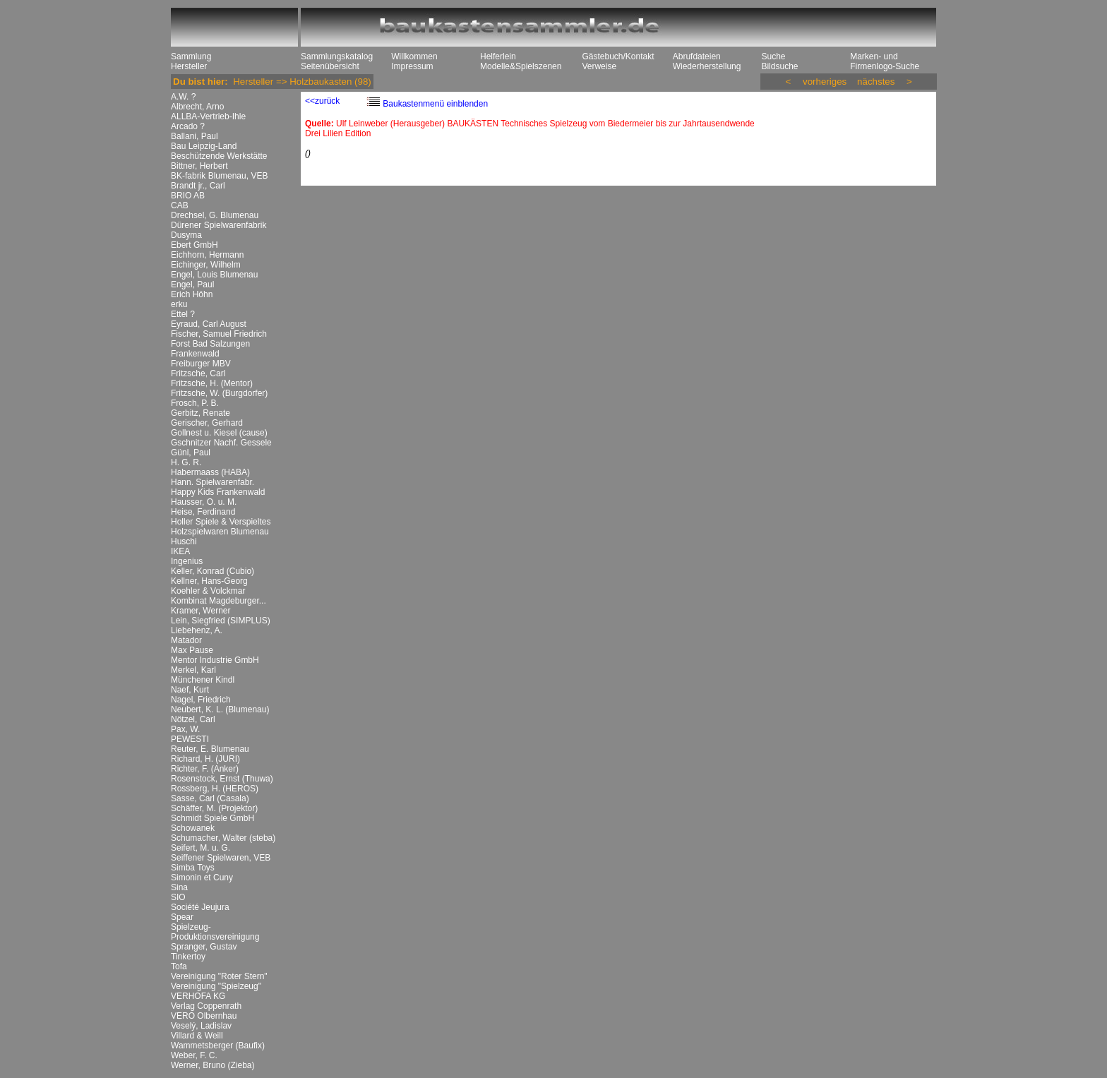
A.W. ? (183, 97)
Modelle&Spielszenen (520, 66)
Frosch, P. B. (195, 403)
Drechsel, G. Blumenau (214, 215)
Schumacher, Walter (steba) (223, 838)
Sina (179, 887)
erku (179, 304)
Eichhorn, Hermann (207, 255)
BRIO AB (188, 195)
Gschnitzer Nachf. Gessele (221, 443)
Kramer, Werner (200, 611)
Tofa (179, 966)
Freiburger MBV (201, 364)
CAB (180, 205)
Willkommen (414, 56)
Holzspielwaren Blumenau (220, 532)
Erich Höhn (192, 294)
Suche (773, 56)
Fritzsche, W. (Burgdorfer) (219, 393)
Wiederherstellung (707, 66)
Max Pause (192, 650)
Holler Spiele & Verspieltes (220, 522)
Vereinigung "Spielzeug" (216, 986)
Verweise (599, 66)
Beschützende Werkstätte (219, 156)
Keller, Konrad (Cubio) (212, 571)
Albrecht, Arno (197, 107)
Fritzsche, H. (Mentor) (212, 383)
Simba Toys (193, 868)
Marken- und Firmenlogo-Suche (884, 61)
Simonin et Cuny (202, 877)
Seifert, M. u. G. (200, 848)
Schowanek (193, 828)
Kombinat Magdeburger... (218, 601)
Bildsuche (779, 66)
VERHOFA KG (198, 996)
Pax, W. (185, 729)
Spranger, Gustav (204, 947)
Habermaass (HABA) (210, 472)
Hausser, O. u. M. (204, 502)
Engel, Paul (192, 284)
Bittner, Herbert (199, 166)
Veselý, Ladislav (201, 1026)
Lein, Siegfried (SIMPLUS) (220, 620)
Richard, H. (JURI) (205, 759)
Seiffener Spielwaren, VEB (220, 858)
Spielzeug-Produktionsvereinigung (215, 932)
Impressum (412, 66)
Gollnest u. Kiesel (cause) (219, 433)
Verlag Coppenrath (206, 1006)
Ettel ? (183, 314)
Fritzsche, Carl (198, 373)
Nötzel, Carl (193, 719)
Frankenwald (195, 354)
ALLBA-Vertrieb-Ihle (208, 116)
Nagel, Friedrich (201, 700)
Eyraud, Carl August (208, 324)
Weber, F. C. (194, 1055)
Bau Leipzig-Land (204, 146)
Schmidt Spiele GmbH (212, 818)
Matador (186, 640)
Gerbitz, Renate (200, 413)
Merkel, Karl (193, 670)
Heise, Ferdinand (203, 512)
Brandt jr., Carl (198, 186)
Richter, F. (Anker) (205, 769)
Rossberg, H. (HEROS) (214, 788)
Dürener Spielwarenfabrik (218, 225)
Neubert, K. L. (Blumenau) (220, 709)
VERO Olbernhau (204, 1016)
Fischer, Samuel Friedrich (219, 334)
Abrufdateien (697, 56)
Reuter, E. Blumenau (210, 749)
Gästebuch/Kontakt (618, 56)
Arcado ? (188, 126)
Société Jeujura (200, 907)
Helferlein (498, 56)
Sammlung (191, 56)
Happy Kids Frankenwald (218, 492)
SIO (178, 897)
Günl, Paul (190, 452)
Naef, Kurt (190, 690)
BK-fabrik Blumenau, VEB (219, 176)
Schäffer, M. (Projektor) (214, 808)
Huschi (184, 541)
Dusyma (186, 235)
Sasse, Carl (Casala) (210, 798)
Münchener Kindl (202, 680)
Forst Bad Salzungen (210, 344)
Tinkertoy (188, 957)
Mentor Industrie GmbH (215, 660)
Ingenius (187, 561)
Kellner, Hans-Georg (209, 581)
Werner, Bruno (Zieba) (213, 1065)
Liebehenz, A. (196, 630)
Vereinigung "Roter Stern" (219, 976)
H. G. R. (186, 462)
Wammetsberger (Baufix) (218, 1045)
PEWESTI (190, 739)
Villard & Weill (197, 1036)
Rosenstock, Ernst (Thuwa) (222, 779)
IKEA (180, 551)
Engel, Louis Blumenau (214, 275)
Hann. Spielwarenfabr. (212, 482)
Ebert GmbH (194, 245)
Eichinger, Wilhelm (206, 265)
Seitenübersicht (330, 66)
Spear (182, 917)
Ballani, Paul (194, 136)
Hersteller (189, 66)
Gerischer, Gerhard (207, 423)
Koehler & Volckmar (208, 591)
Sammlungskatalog (337, 56)
